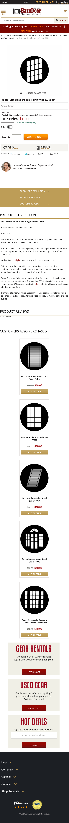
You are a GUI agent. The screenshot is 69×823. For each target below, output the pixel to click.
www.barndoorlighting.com (39, 659)
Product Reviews (30, 197)
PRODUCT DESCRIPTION (32, 191)
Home (3, 35)
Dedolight (16, 260)
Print (56, 154)
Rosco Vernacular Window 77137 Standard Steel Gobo (34, 621)
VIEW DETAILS (34, 391)
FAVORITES (20, 148)
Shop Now (34, 708)
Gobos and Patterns (27, 35)
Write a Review (7, 106)
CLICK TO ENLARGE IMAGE (36, 93)
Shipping (53, 148)
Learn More (33, 672)
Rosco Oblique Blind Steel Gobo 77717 (34, 499)
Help (26, 2)
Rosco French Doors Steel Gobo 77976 (34, 560)
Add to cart (35, 137)
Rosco (39, 284)
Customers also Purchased (29, 204)
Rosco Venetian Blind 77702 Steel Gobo (34, 377)
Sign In (4, 2)
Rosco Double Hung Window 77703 (34, 438)
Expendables (12, 35)
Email (43, 154)
